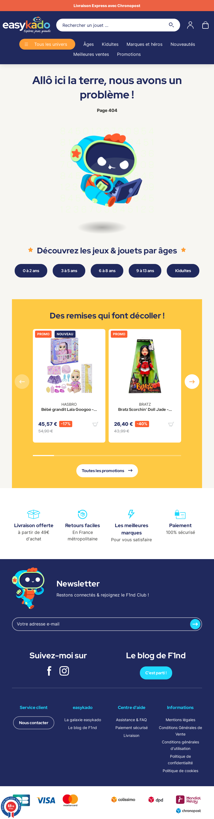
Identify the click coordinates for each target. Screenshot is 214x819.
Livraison (131, 735)
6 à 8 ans (107, 270)
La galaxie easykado (82, 719)
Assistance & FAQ (131, 719)
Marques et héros (144, 44)
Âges (88, 44)
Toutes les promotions (107, 470)
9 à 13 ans (145, 270)
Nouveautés (183, 44)
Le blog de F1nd (82, 727)
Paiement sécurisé (131, 727)
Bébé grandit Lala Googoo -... (69, 409)
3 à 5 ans (69, 270)
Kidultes (110, 44)
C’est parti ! (156, 673)
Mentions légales (180, 719)
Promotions (129, 54)
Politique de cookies (180, 770)
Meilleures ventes (91, 54)
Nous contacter (33, 723)
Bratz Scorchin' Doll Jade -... (145, 409)
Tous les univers (50, 44)
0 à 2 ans (31, 270)
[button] (192, 381)
